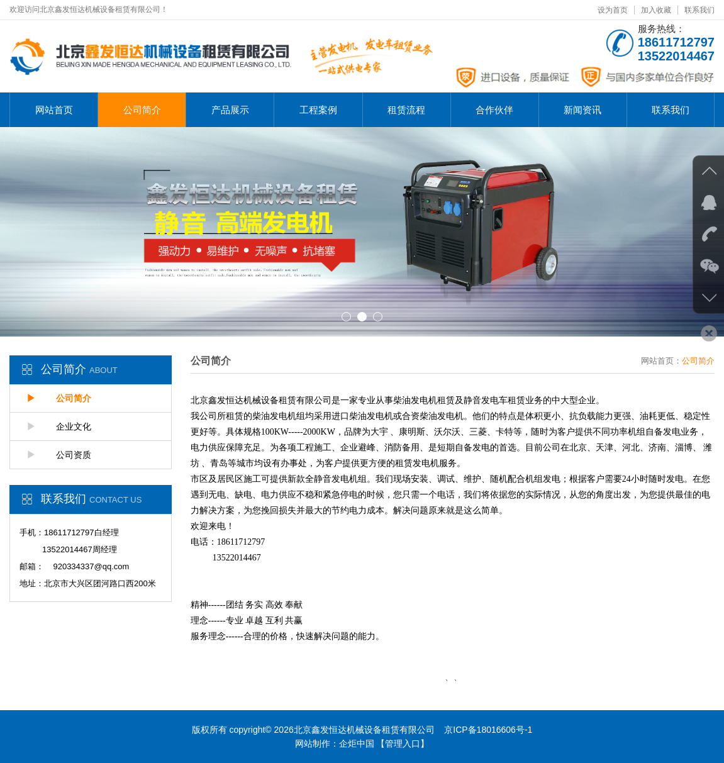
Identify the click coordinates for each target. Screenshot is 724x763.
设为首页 (613, 10)
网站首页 (54, 109)
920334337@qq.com (91, 566)
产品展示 (230, 109)
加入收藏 (656, 10)
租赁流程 (406, 109)
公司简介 (142, 109)
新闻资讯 (582, 109)
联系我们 (699, 10)
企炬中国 (356, 743)
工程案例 (318, 109)
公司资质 (59, 455)
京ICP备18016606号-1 (488, 730)
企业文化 (59, 426)
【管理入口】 (402, 743)
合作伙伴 (494, 109)
